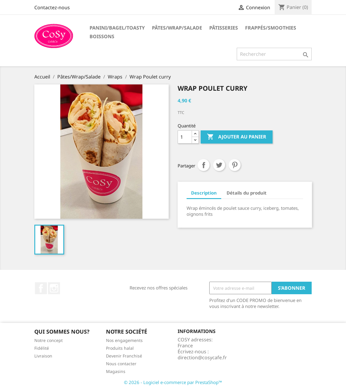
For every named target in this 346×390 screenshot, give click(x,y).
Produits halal (120, 348)
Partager (204, 165)
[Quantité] (185, 137)
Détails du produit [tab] (247, 193)
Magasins (115, 371)
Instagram (54, 288)
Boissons (102, 36)
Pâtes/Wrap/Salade (177, 27)
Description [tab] (204, 193)
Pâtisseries (223, 27)
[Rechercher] (274, 54)
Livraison (43, 356)
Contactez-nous (52, 7)
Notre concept (48, 340)
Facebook (41, 288)
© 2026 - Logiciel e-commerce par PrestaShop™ (173, 382)
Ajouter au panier (236, 137)
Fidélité (41, 348)
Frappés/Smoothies (270, 27)
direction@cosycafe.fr (202, 357)
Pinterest (235, 165)
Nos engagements (124, 340)
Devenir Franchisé (124, 356)
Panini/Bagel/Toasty (117, 27)
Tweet (219, 165)
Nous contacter (121, 363)
